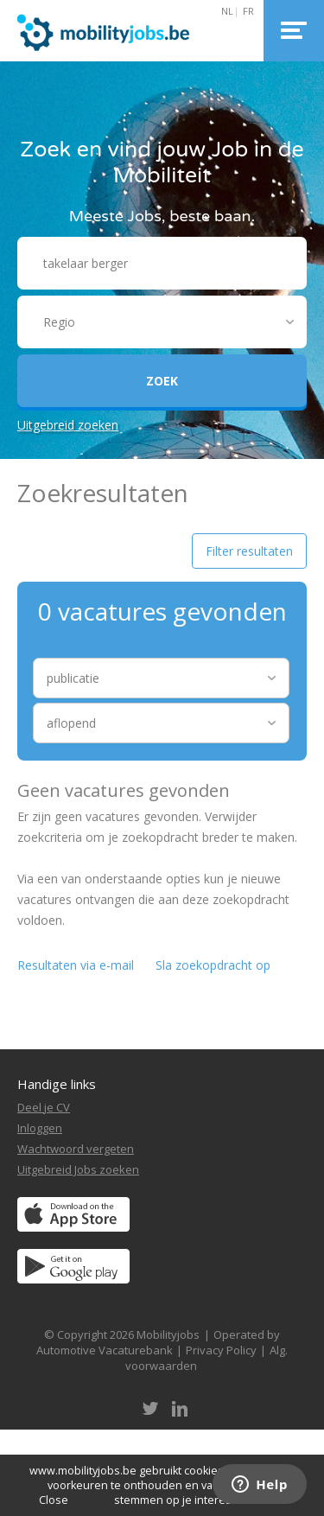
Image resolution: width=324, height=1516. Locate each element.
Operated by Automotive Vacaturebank (158, 1342)
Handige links (56, 1083)
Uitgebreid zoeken (67, 425)
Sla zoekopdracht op (213, 965)
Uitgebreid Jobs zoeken (78, 1169)
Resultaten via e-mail (75, 965)
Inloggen (39, 1128)
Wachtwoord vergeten (75, 1148)
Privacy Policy (221, 1350)
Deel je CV (43, 1107)
